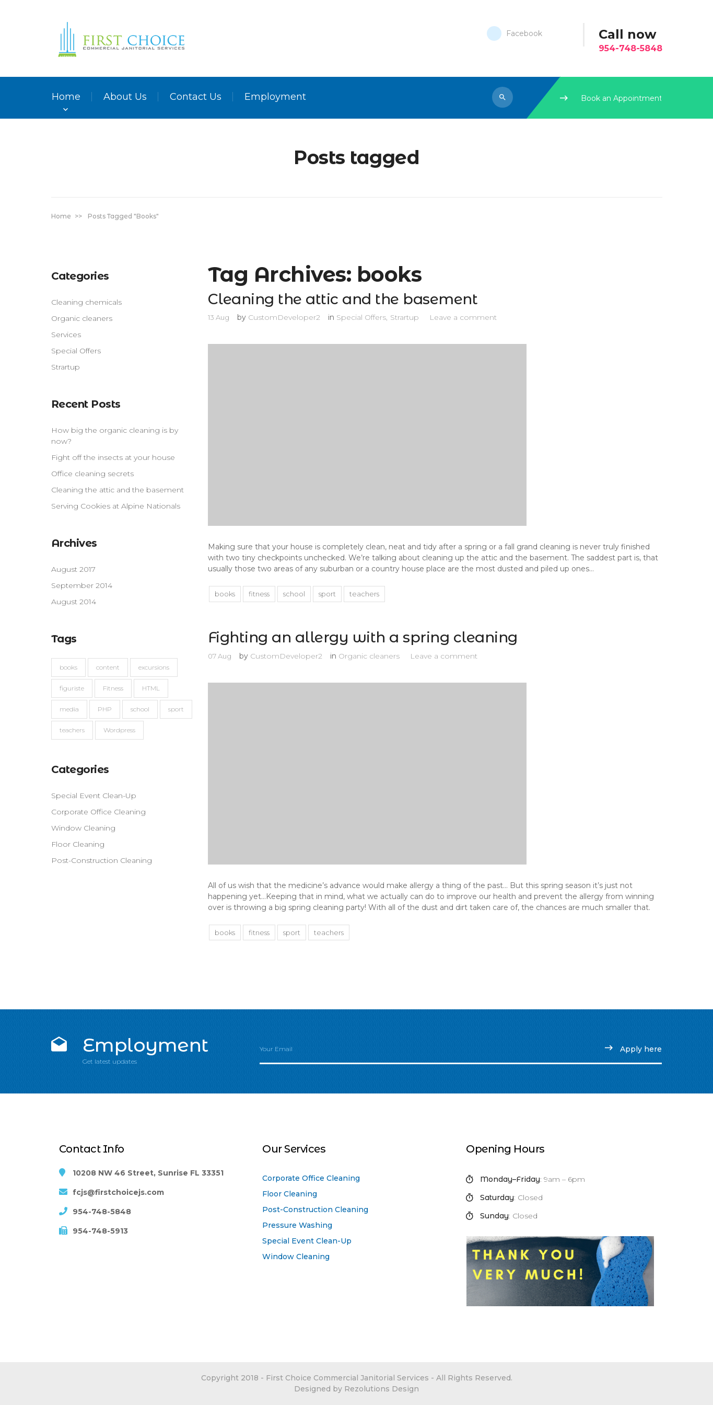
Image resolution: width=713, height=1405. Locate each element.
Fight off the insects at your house (113, 457)
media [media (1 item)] (69, 709)
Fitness (259, 594)
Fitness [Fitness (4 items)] (113, 688)
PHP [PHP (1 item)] (105, 709)
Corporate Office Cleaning (311, 1178)
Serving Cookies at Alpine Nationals (115, 506)
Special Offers (76, 350)
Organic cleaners (81, 318)
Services (66, 334)
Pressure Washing (297, 1225)
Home (66, 96)
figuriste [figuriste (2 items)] (72, 688)
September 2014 (81, 585)
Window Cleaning (296, 1256)
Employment (275, 96)
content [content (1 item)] (108, 667)
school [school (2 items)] (140, 709)
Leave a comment (463, 317)
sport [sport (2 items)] (176, 709)
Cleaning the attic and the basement (117, 489)
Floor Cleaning (289, 1194)
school (294, 594)
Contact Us (195, 96)
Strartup (65, 367)
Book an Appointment (611, 98)
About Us (125, 96)
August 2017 (73, 569)
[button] (502, 97)
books (225, 594)
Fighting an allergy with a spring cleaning (363, 637)
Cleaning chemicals (86, 302)
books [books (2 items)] (68, 667)
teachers (364, 594)
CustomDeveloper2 (284, 317)
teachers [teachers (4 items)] (72, 730)
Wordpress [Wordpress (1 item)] (119, 730)
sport (327, 594)
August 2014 (73, 601)
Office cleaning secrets (92, 473)
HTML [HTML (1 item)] (151, 688)
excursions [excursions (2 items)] (153, 667)
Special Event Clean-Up (307, 1241)
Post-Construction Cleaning (315, 1209)
